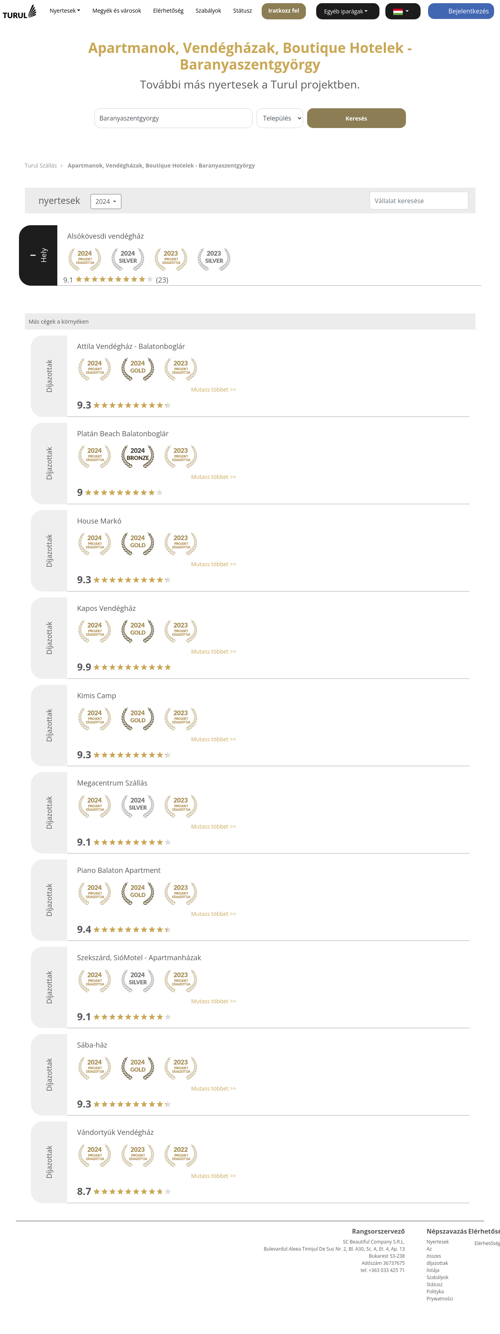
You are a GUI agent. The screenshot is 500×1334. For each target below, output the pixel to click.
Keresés (356, 118)
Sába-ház (92, 1044)
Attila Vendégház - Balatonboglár (131, 346)
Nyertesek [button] (63, 10)
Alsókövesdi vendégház (105, 236)
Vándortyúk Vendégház (115, 1132)
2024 (104, 201)
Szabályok (208, 10)
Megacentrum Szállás (112, 783)
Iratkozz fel (283, 10)
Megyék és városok (116, 10)
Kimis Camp (96, 695)
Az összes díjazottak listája (437, 1259)
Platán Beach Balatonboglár (123, 433)
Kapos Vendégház (106, 608)
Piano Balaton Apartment (118, 870)
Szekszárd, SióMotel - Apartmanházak (139, 957)
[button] (403, 11)
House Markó (99, 521)
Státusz (242, 10)
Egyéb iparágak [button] (343, 11)
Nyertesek (437, 1241)
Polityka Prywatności (439, 1295)
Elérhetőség (168, 10)
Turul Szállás (41, 165)
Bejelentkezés (461, 11)
